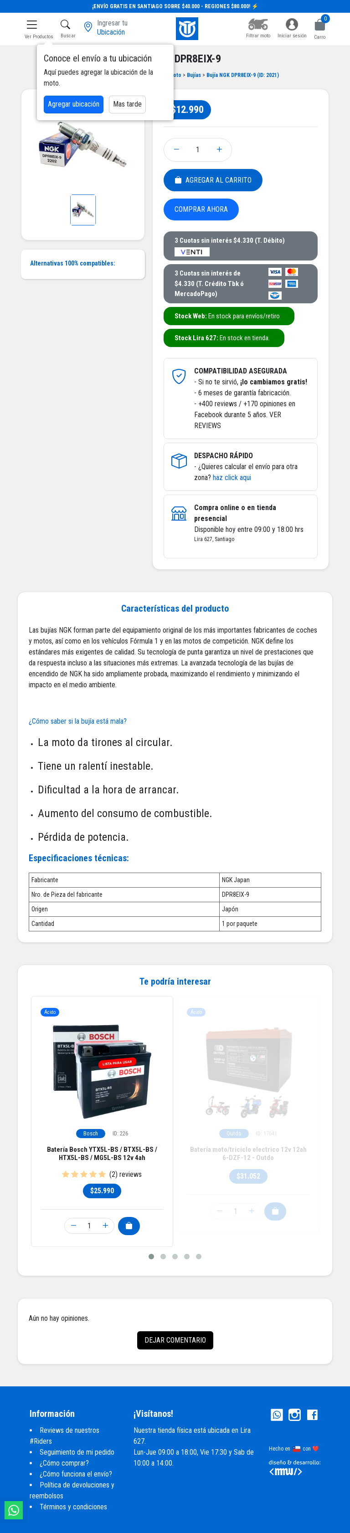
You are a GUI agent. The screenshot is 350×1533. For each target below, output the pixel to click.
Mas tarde (127, 104)
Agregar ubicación (73, 104)
